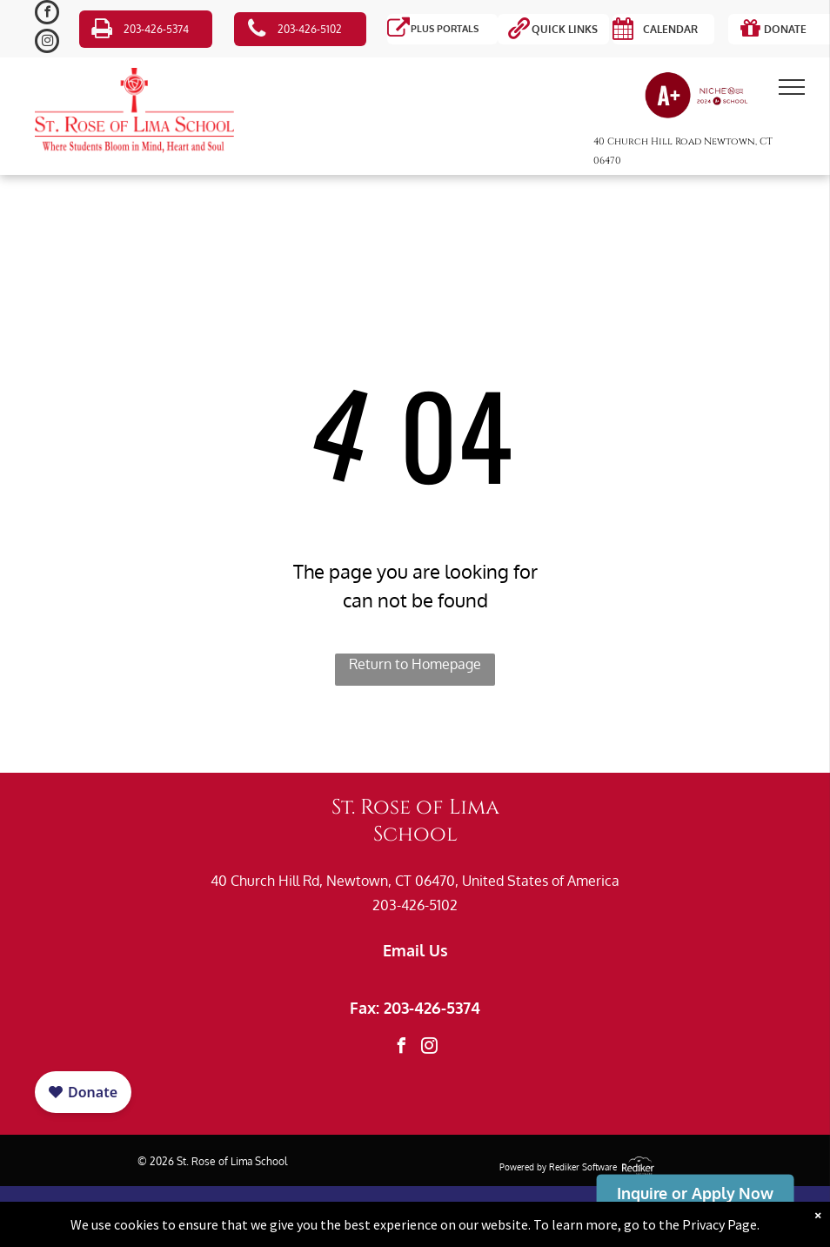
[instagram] (47, 43)
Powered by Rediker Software (558, 1167)
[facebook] (47, 14)
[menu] (791, 87)
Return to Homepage (415, 664)
